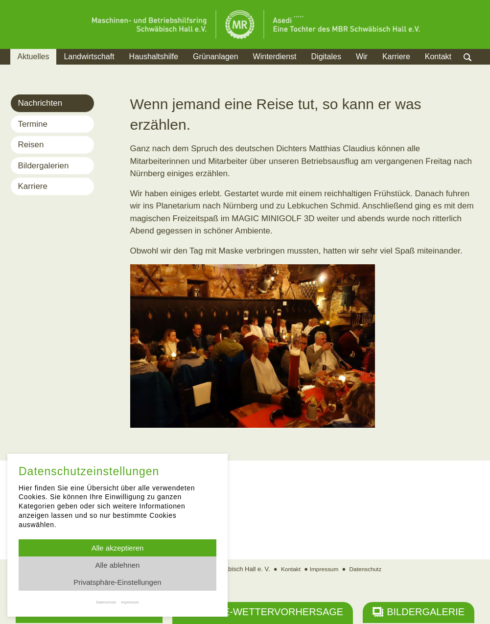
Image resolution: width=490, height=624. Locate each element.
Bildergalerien (43, 165)
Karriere (396, 56)
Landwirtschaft (89, 56)
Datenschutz (367, 570)
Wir (362, 56)
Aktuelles (33, 56)
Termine (32, 124)
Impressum (323, 570)
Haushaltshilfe (154, 56)
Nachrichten (40, 103)
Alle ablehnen (117, 565)
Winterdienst (275, 56)
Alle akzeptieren (118, 548)
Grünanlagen (215, 56)
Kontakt (438, 56)
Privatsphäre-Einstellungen (117, 582)
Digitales (326, 56)
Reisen (31, 144)
